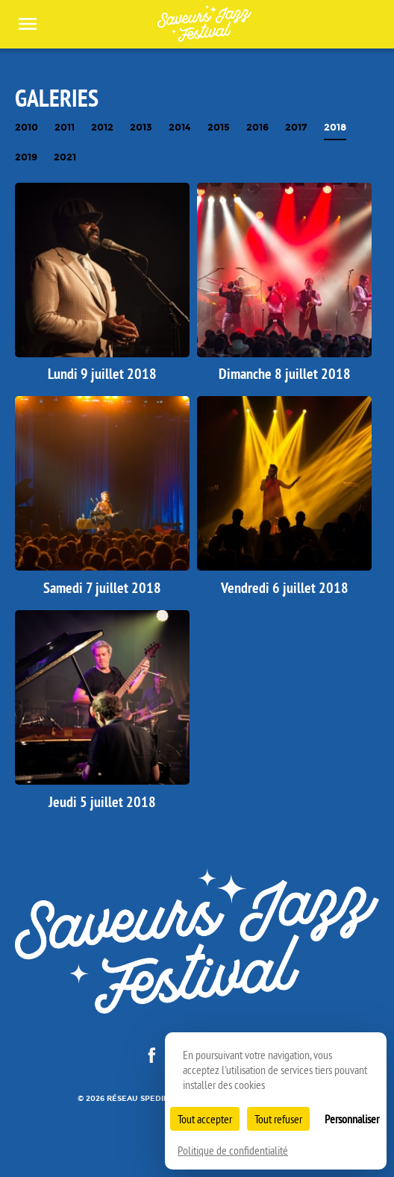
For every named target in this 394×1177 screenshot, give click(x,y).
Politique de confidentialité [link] (233, 1150)
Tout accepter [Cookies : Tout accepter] (205, 1118)
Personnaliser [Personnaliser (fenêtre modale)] (352, 1118)
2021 (65, 158)
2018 (335, 128)
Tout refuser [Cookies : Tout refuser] (278, 1118)
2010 (26, 128)
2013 (141, 128)
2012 (102, 128)
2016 (257, 128)
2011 (64, 128)
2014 (180, 128)
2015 (218, 128)
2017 (296, 128)
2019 (26, 158)
